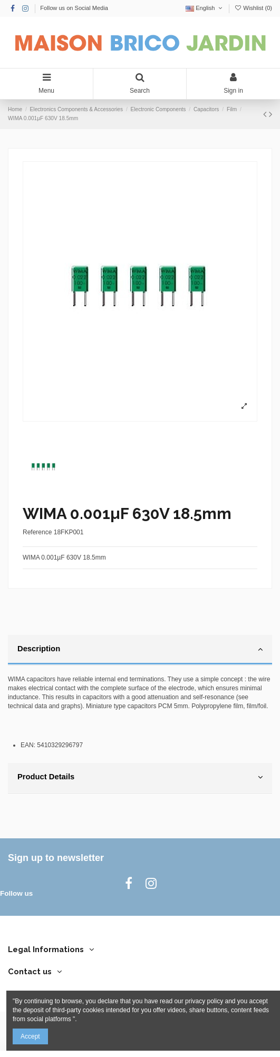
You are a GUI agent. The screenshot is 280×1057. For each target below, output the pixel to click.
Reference (37, 532)
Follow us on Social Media (74, 8)
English (205, 8)
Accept (30, 1036)
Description (140, 649)
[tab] (140, 650)
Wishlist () (253, 8)
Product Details (140, 777)
